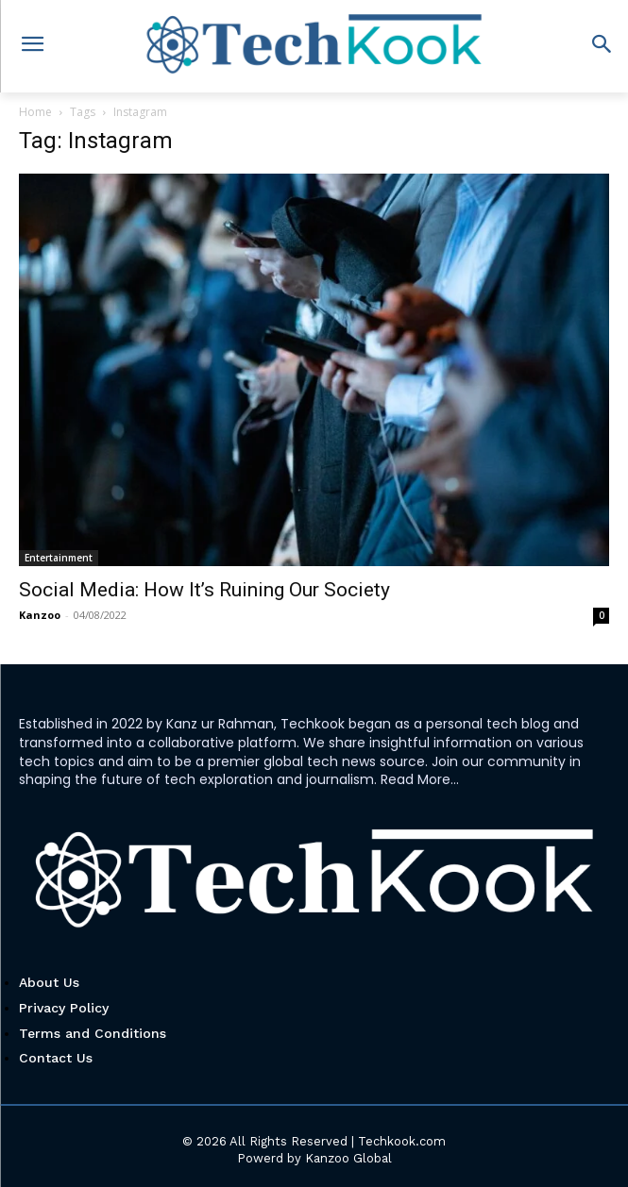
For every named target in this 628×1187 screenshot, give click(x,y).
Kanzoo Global (348, 1158)
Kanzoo (39, 615)
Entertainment (59, 557)
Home (35, 112)
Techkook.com (402, 1141)
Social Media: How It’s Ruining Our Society (204, 589)
